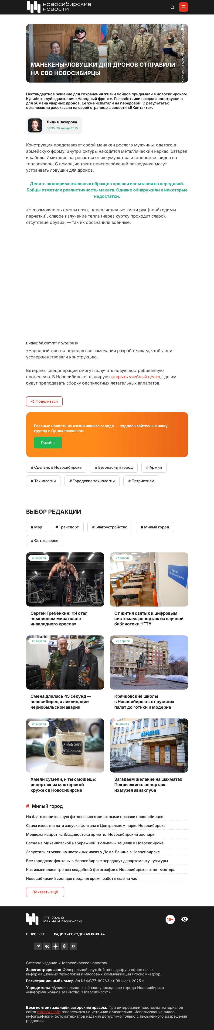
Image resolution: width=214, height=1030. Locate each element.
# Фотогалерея (44, 540)
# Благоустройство (109, 527)
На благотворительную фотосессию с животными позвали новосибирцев (94, 816)
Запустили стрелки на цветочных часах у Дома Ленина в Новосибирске (93, 852)
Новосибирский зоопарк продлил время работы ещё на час (81, 878)
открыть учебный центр (135, 376)
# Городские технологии (92, 481)
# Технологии (43, 481)
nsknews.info (48, 1011)
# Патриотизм (141, 481)
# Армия (154, 467)
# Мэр (36, 527)
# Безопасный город (114, 467)
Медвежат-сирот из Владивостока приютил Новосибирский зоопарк (90, 834)
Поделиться (44, 401)
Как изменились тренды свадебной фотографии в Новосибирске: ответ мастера (100, 869)
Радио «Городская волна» (79, 934)
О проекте (35, 934)
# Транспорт (67, 527)
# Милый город (155, 527)
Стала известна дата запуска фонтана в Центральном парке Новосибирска (96, 825)
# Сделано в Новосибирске (56, 467)
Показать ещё (45, 892)
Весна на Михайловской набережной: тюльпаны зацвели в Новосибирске (94, 843)
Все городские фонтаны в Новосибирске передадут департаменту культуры (97, 860)
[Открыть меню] (183, 7)
